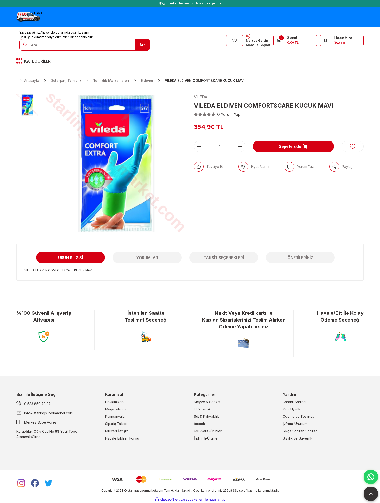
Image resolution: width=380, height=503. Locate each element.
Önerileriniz (300, 257)
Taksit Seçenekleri (224, 257)
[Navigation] (35, 61)
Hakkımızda (114, 402)
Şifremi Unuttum (295, 424)
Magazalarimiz (116, 409)
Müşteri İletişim (116, 431)
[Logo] (29, 17)
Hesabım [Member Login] (343, 37)
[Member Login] (325, 40)
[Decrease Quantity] (199, 146)
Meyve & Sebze (207, 402)
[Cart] (295, 40)
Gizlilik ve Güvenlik (297, 438)
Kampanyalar (115, 416)
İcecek (199, 424)
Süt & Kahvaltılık (206, 416)
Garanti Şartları (294, 402)
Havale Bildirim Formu (122, 438)
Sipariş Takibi (116, 424)
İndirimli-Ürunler (206, 438)
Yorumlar (147, 257)
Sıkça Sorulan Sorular (300, 431)
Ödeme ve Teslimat (298, 416)
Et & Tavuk (202, 409)
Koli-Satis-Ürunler (208, 431)
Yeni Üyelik (291, 409)
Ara (142, 45)
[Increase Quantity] (240, 146)
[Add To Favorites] (353, 146)
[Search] (84, 45)
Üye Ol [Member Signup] (339, 43)
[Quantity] (219, 146)
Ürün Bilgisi (70, 257)
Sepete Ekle (293, 146)
